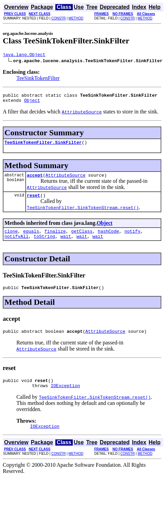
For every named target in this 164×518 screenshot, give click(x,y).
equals (31, 238)
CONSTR (58, 18)
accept (35, 180)
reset (33, 201)
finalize (55, 238)
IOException (65, 398)
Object (32, 103)
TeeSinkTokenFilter (38, 79)
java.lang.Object (24, 55)
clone (11, 238)
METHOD (76, 18)
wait (65, 244)
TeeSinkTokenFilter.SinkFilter (43, 146)
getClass (81, 238)
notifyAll (16, 244)
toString (44, 244)
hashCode (108, 238)
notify (132, 238)
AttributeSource (65, 180)
